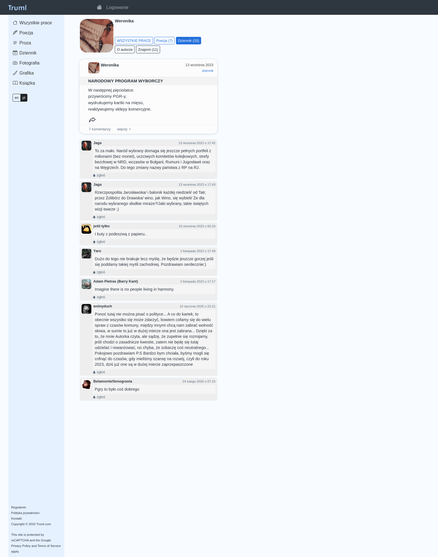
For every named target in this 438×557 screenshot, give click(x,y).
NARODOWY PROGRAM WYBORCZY (125, 80)
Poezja (23, 32)
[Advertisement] (327, 97)
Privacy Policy (21, 546)
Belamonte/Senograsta (112, 381)
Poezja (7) (164, 41)
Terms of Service (49, 546)
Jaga (97, 143)
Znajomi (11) (148, 49)
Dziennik (25, 53)
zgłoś (99, 175)
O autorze (125, 49)
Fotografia (26, 63)
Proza (22, 42)
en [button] (16, 97)
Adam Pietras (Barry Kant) (115, 281)
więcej (122, 129)
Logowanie (117, 7)
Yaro (97, 251)
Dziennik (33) (188, 41)
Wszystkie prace (32, 22)
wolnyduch (102, 306)
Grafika (23, 73)
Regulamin (18, 507)
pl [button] (23, 97)
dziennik (207, 70)
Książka (24, 83)
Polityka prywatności (25, 513)
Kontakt (16, 518)
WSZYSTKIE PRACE (134, 41)
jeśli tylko (101, 226)
